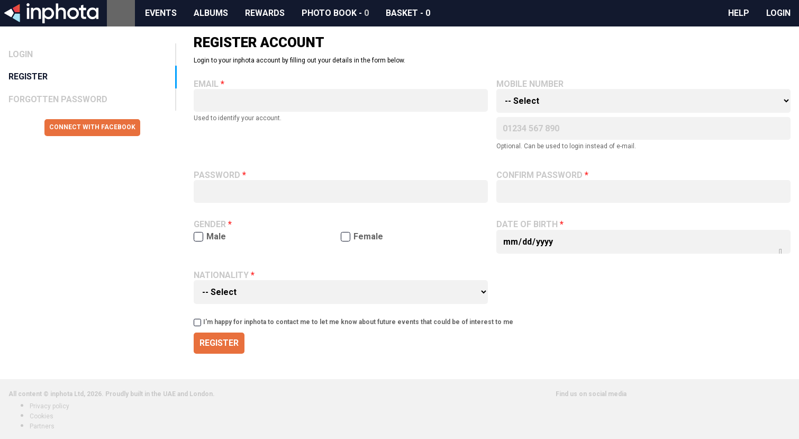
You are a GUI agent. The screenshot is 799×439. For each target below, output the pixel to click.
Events (161, 13)
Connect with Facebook (92, 127)
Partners (42, 426)
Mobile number (530, 84)
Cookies (41, 416)
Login (778, 13)
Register (28, 76)
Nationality (221, 275)
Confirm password (539, 175)
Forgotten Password (57, 99)
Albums (211, 13)
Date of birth (527, 224)
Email (206, 84)
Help (738, 13)
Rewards (265, 13)
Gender (210, 224)
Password (217, 175)
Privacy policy (49, 406)
